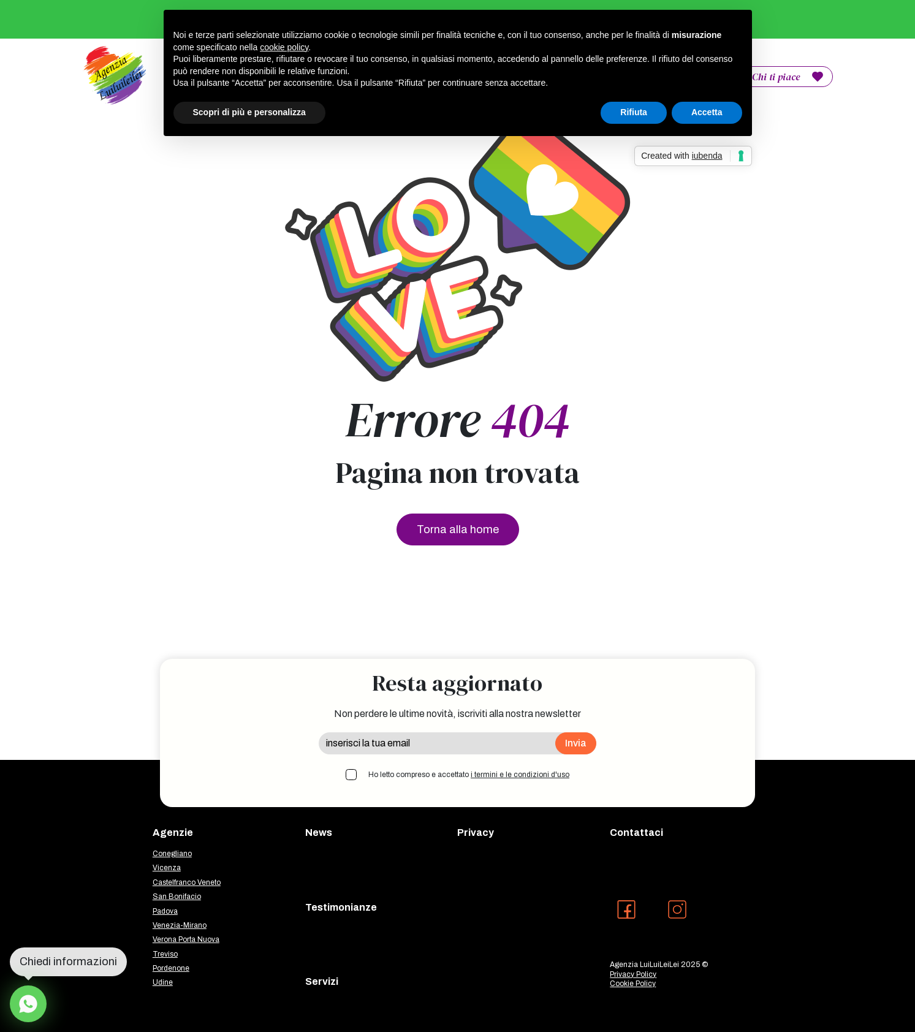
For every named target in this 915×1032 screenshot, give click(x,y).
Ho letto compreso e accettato (468, 774)
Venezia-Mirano (180, 925)
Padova (165, 911)
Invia (576, 743)
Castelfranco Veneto (187, 882)
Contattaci (636, 832)
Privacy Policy (633, 974)
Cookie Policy (633, 983)
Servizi (321, 981)
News (318, 832)
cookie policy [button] (284, 47)
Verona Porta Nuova (186, 939)
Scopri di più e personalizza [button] (249, 112)
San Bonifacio (177, 896)
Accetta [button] (707, 112)
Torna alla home (458, 529)
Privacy (475, 832)
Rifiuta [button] (633, 112)
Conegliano (172, 853)
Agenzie (173, 832)
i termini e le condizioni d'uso (520, 774)
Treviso (165, 954)
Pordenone (171, 968)
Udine (163, 982)
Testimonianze (341, 907)
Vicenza (167, 867)
